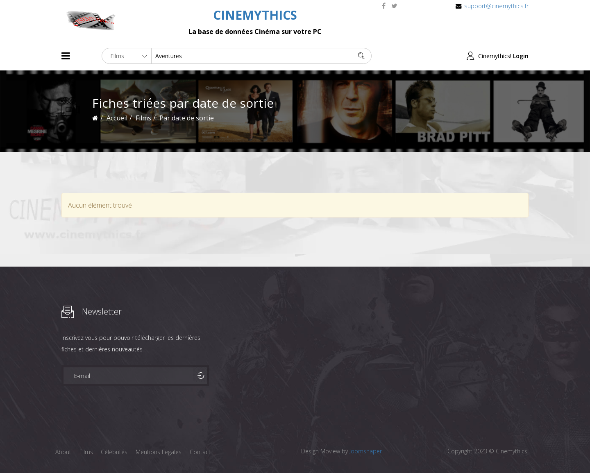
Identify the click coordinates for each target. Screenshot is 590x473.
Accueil (117, 117)
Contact (200, 452)
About (63, 452)
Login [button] (521, 56)
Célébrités (114, 452)
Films (86, 452)
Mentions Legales (159, 452)
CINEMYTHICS (255, 15)
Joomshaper (365, 451)
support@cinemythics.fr (496, 6)
